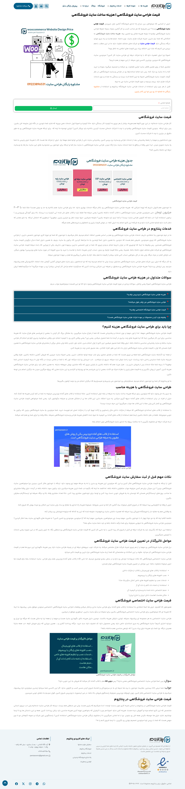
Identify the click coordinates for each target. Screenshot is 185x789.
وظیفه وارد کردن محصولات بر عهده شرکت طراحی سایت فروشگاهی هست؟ (136, 317)
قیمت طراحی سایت (147, 43)
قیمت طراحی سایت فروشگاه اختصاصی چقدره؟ (147, 309)
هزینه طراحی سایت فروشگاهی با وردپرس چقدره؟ (146, 294)
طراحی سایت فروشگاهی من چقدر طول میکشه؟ (147, 302)
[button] (143, 6)
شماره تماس (165, 102)
